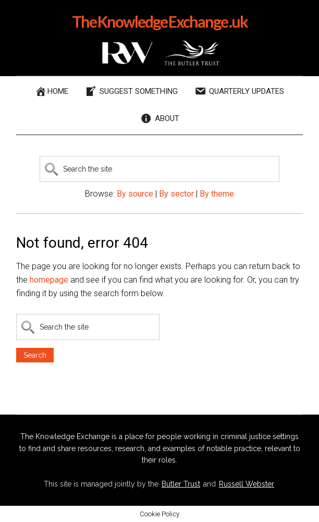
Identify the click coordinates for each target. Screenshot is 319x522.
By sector (176, 194)
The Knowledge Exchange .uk (160, 21)
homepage (49, 280)
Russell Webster (246, 484)
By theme (217, 194)
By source (135, 194)
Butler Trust (181, 484)
